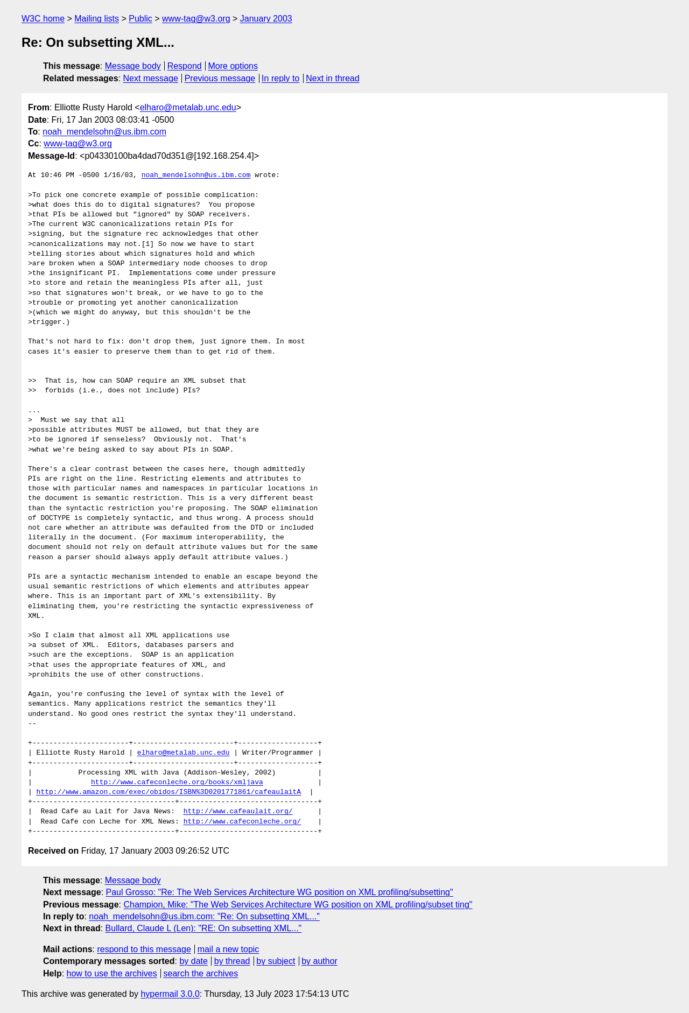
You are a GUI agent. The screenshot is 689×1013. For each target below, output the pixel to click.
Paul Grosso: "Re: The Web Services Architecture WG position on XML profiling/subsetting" (279, 892)
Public (140, 18)
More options (233, 66)
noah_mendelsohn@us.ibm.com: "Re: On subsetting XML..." (204, 916)
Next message (150, 78)
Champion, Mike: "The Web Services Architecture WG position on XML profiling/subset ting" (297, 904)
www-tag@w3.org (196, 18)
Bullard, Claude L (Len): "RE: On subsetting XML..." (204, 928)
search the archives (201, 973)
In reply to (280, 78)
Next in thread (333, 78)
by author (319, 961)
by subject (275, 961)
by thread (232, 961)
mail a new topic (228, 949)
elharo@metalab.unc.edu (188, 107)
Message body (133, 66)
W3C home (43, 18)
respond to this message (144, 949)
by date (193, 961)
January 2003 (266, 18)
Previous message (220, 78)
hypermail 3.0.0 (169, 993)
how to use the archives (112, 973)
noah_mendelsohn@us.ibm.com (104, 131)
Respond (184, 66)
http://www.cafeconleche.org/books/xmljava (177, 782)
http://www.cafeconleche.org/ (242, 822)
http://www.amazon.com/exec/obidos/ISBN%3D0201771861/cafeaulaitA (169, 792)
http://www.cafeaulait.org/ (238, 812)
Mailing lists (96, 18)
